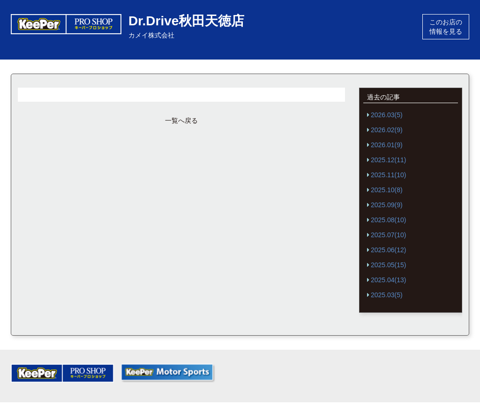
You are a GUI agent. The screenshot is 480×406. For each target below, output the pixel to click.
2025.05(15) (388, 265)
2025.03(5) (387, 295)
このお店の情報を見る (445, 26)
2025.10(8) (387, 190)
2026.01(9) (387, 145)
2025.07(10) (388, 235)
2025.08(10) (388, 220)
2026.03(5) (387, 115)
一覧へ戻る (181, 120)
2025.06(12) (388, 250)
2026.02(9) (387, 130)
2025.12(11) (388, 160)
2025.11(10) (388, 175)
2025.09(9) (387, 205)
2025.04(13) (388, 280)
